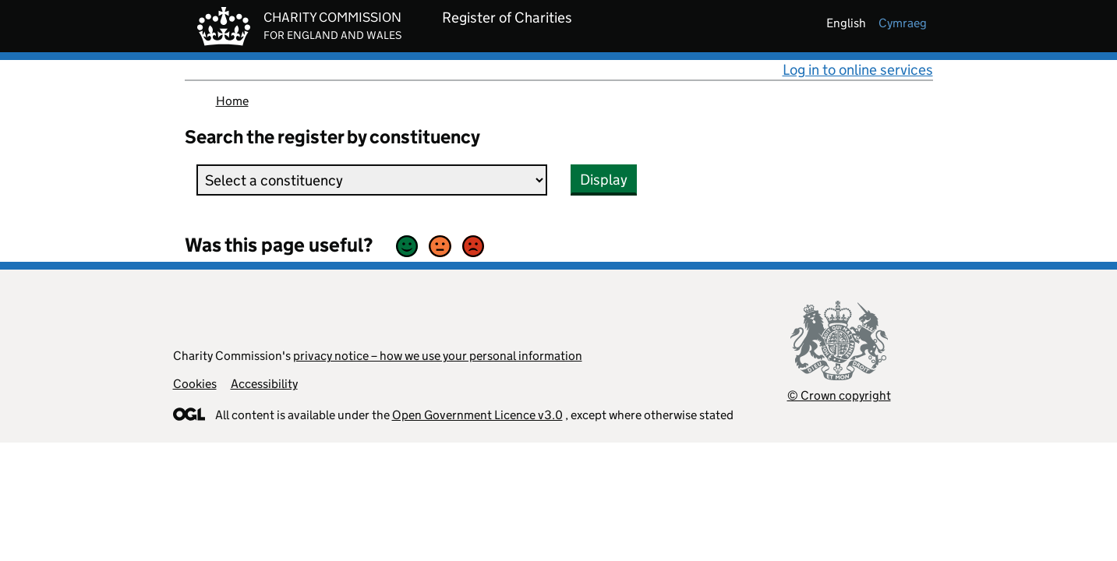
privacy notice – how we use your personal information (437, 355)
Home (232, 101)
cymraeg (902, 23)
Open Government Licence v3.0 (477, 415)
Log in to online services (858, 70)
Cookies (195, 383)
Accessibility (264, 383)
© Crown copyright (839, 395)
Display (603, 180)
